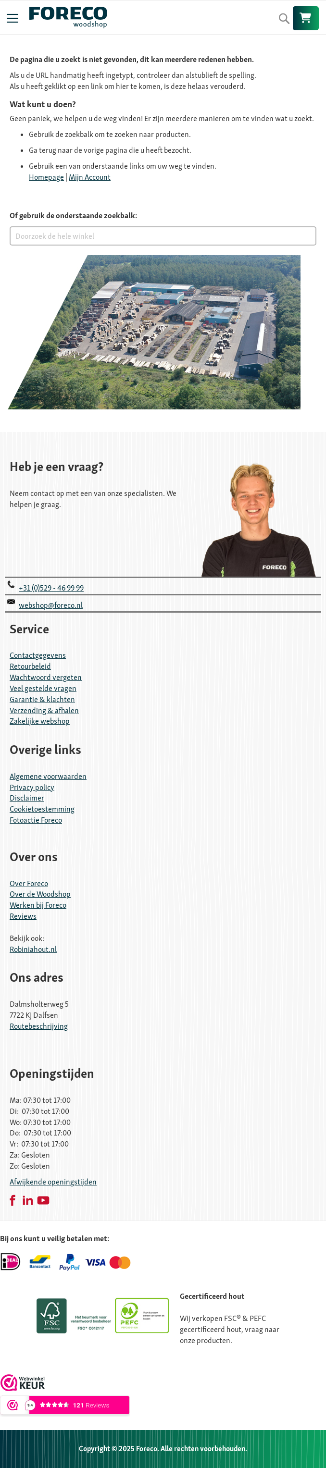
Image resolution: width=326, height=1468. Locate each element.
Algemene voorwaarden (48, 776)
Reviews (23, 916)
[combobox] (163, 236)
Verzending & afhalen (44, 710)
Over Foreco (29, 883)
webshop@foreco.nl (51, 605)
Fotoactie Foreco (36, 820)
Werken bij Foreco (38, 905)
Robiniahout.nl (33, 949)
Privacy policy (32, 787)
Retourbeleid (30, 666)
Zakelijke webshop (40, 721)
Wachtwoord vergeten (46, 677)
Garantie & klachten (42, 699)
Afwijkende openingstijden (53, 1182)
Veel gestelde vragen (43, 688)
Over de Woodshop (40, 894)
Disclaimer (27, 798)
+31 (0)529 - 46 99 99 (51, 588)
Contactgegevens (38, 655)
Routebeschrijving (39, 1026)
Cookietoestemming (42, 809)
